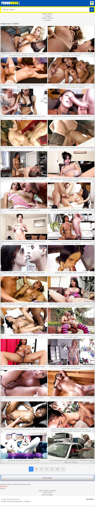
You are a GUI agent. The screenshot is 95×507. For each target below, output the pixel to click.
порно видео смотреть (47, 490)
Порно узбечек (47, 18)
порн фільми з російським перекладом (15, 484)
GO (91, 10)
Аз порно (47, 20)
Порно (2, 488)
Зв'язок (90, 499)
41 (57, 469)
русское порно (47, 495)
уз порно (47, 16)
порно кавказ (47, 14)
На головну (47, 478)
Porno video (47, 493)
